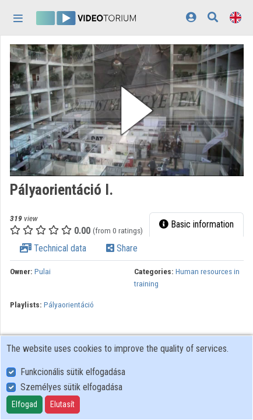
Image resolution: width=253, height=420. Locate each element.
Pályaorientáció (69, 304)
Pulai (42, 271)
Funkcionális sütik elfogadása (72, 371)
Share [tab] (122, 248)
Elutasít (62, 404)
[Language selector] (235, 17)
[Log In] (191, 17)
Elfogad (24, 404)
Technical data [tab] (53, 248)
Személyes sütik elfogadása (71, 387)
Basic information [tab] (196, 224)
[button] (127, 110)
